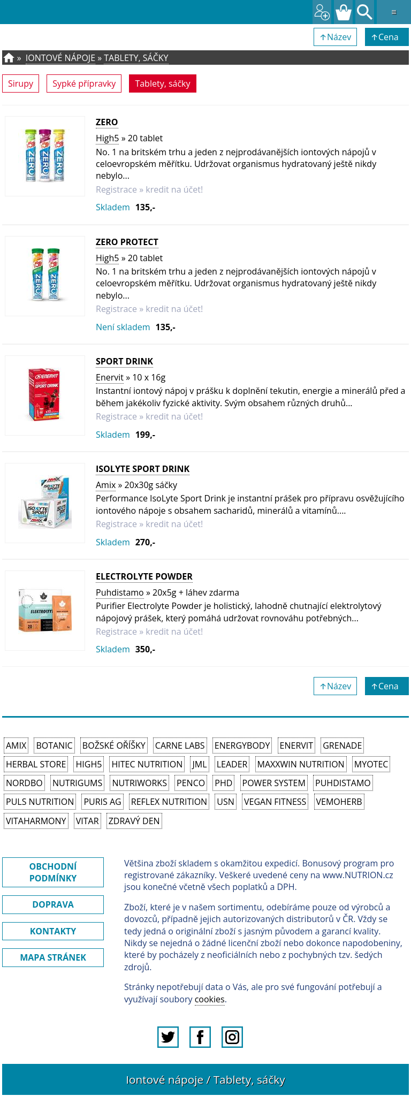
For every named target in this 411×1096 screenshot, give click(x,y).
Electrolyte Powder (144, 576)
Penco (191, 783)
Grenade (342, 745)
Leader (232, 764)
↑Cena (387, 37)
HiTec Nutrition (146, 764)
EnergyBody (242, 745)
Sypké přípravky (84, 83)
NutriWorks (139, 783)
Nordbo (24, 783)
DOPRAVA (53, 904)
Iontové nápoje (60, 58)
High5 (107, 138)
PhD (223, 783)
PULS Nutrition (40, 802)
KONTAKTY (53, 931)
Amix (106, 485)
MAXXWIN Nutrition (301, 764)
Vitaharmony (36, 821)
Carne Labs (180, 745)
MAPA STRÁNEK (53, 957)
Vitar (87, 821)
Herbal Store (36, 764)
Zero (107, 122)
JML (199, 764)
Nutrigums (77, 783)
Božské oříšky (114, 745)
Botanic (54, 745)
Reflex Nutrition (169, 802)
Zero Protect (127, 242)
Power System (274, 783)
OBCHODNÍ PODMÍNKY (53, 872)
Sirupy (20, 83)
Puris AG (102, 802)
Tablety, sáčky (136, 58)
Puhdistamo (120, 592)
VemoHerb (339, 802)
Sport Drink (124, 361)
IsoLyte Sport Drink (142, 469)
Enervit (110, 377)
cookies (210, 999)
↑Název (335, 37)
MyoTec (371, 764)
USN (225, 802)
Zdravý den (134, 821)
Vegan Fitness (275, 802)
